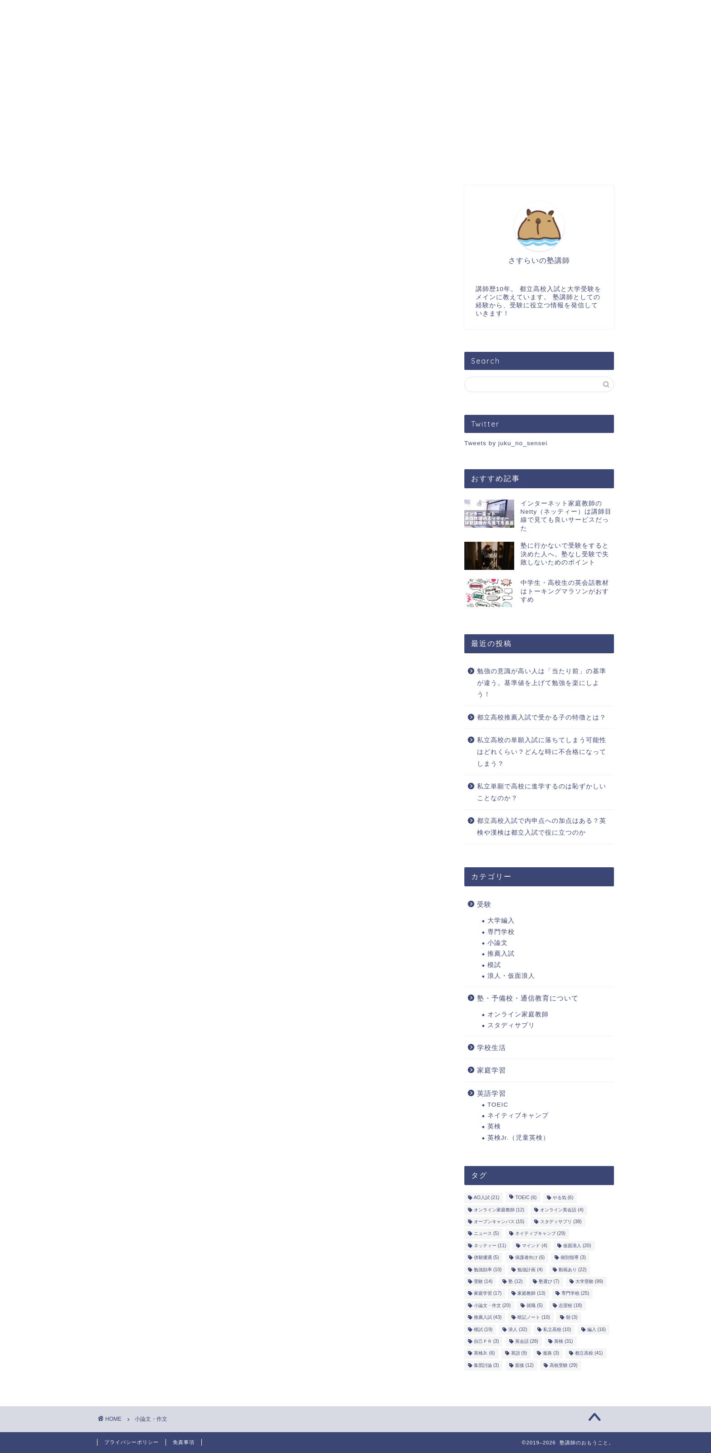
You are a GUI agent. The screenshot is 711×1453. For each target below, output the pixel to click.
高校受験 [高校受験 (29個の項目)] (563, 1365)
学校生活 (491, 1047)
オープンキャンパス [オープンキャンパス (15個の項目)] (499, 1221)
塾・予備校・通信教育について (528, 998)
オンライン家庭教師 (518, 1014)
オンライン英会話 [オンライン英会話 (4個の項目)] (562, 1209)
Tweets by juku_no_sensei (505, 443)
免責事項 (184, 1442)
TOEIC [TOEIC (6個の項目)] (525, 1197)
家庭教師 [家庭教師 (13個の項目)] (531, 1293)
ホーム (123, 13)
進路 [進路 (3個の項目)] (551, 1353)
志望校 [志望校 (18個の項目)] (570, 1305)
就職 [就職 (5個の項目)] (534, 1305)
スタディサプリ (511, 1025)
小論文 (497, 942)
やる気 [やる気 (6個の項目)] (563, 1197)
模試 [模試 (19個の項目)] (483, 1329)
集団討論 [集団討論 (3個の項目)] (486, 1365)
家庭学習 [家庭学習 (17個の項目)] (488, 1293)
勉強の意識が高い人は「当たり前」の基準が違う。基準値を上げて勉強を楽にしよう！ (541, 683)
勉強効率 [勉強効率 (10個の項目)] (488, 1269)
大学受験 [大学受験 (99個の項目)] (589, 1281)
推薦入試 (501, 953)
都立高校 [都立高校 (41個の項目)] (589, 1353)
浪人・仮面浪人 (511, 975)
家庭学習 (491, 1070)
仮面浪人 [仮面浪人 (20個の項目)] (577, 1245)
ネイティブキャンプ (518, 1115)
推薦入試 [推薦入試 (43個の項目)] (488, 1317)
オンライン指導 (267, 13)
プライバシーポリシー (131, 1442)
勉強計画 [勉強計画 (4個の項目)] (530, 1269)
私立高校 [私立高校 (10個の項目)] (557, 1329)
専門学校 (501, 931)
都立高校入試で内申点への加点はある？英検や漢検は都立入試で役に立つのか (541, 826)
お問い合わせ (346, 13)
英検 (494, 1126)
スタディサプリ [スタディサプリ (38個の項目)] (560, 1221)
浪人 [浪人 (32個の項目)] (517, 1329)
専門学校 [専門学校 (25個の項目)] (575, 1293)
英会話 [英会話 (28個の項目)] (526, 1341)
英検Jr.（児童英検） (518, 1137)
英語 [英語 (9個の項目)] (519, 1353)
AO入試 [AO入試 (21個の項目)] (486, 1197)
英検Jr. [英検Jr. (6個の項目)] (484, 1353)
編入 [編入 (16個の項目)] (596, 1329)
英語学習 (491, 1093)
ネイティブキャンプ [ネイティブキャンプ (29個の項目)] (540, 1233)
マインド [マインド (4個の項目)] (534, 1245)
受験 (484, 904)
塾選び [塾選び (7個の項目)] (549, 1281)
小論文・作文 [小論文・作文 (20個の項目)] (492, 1305)
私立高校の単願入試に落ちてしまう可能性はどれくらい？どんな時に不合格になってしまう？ (541, 752)
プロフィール (188, 13)
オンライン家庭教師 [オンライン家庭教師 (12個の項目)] (499, 1209)
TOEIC (497, 1104)
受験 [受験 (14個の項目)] (483, 1281)
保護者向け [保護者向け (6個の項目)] (530, 1257)
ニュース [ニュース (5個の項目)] (486, 1233)
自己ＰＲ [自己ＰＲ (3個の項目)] (486, 1341)
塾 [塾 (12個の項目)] (515, 1281)
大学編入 (501, 920)
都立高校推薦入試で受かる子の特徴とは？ (541, 717)
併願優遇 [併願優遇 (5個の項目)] (486, 1257)
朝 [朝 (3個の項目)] (572, 1317)
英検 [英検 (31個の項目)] (563, 1341)
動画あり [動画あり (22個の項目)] (572, 1269)
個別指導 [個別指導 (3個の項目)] (573, 1257)
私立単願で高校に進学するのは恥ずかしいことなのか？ (541, 792)
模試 (494, 965)
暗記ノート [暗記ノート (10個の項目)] (533, 1317)
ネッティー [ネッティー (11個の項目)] (490, 1245)
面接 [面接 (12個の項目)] (524, 1365)
